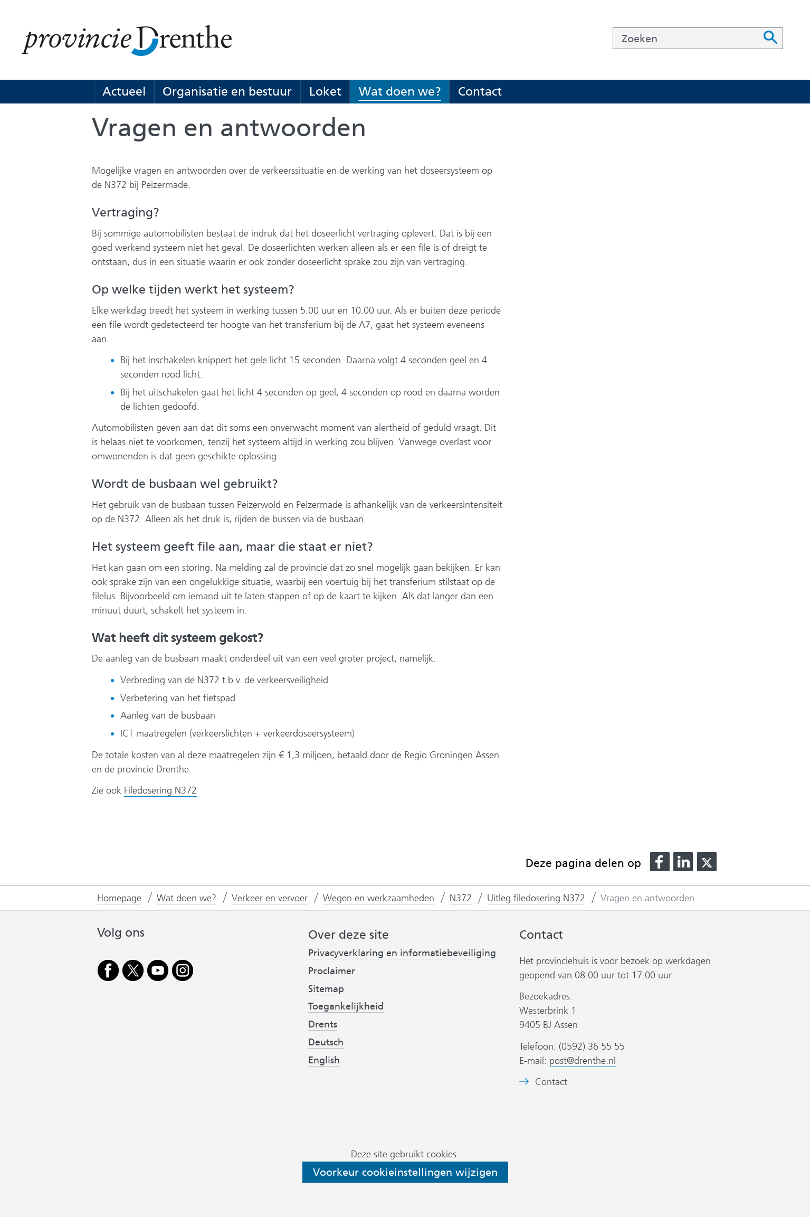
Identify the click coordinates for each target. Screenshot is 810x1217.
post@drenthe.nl (582, 1061)
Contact (480, 91)
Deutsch (326, 1042)
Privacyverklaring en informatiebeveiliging (402, 953)
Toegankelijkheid (346, 1006)
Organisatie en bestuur (227, 91)
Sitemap (326, 989)
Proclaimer (331, 971)
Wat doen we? (400, 91)
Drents (322, 1024)
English (324, 1060)
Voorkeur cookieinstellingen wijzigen (405, 1172)
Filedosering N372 (160, 790)
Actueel (124, 91)
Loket (325, 91)
